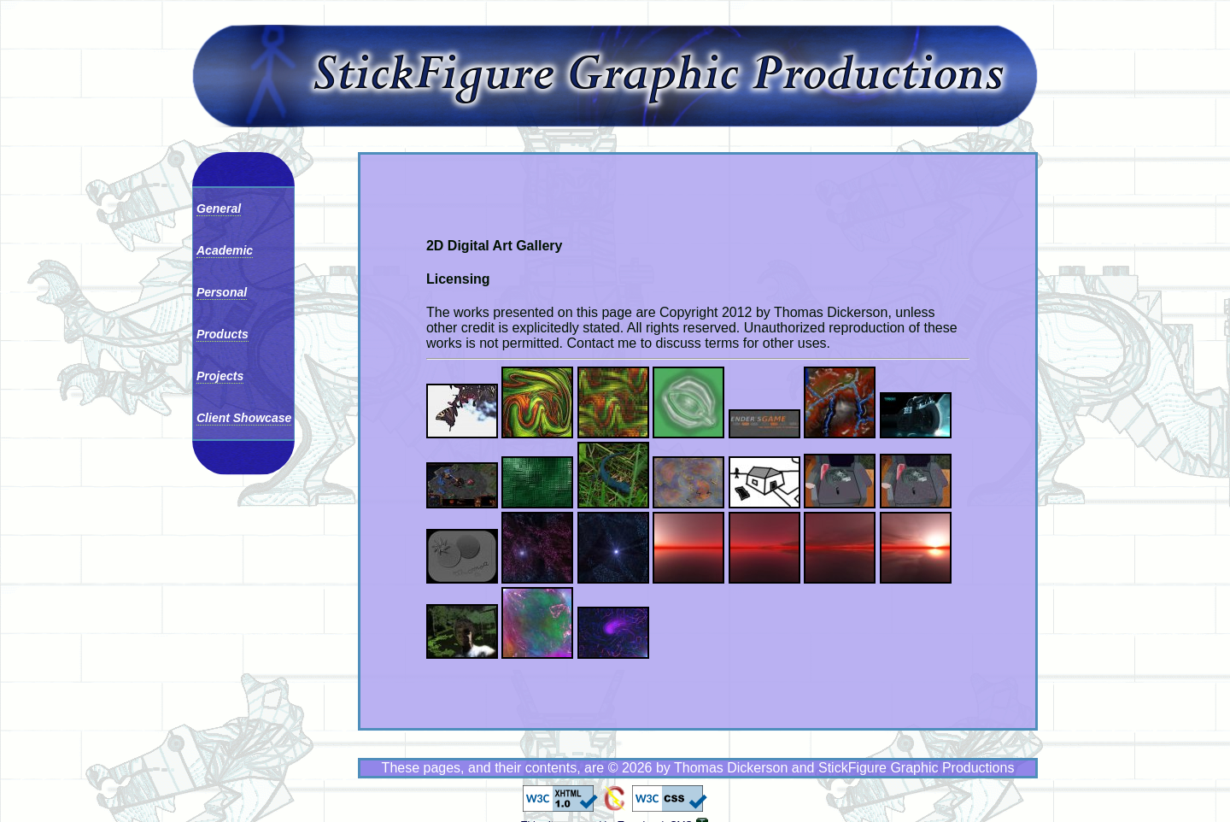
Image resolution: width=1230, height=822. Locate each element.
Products (222, 334)
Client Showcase (243, 418)
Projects (219, 376)
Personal (221, 292)
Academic (224, 250)
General (218, 208)
